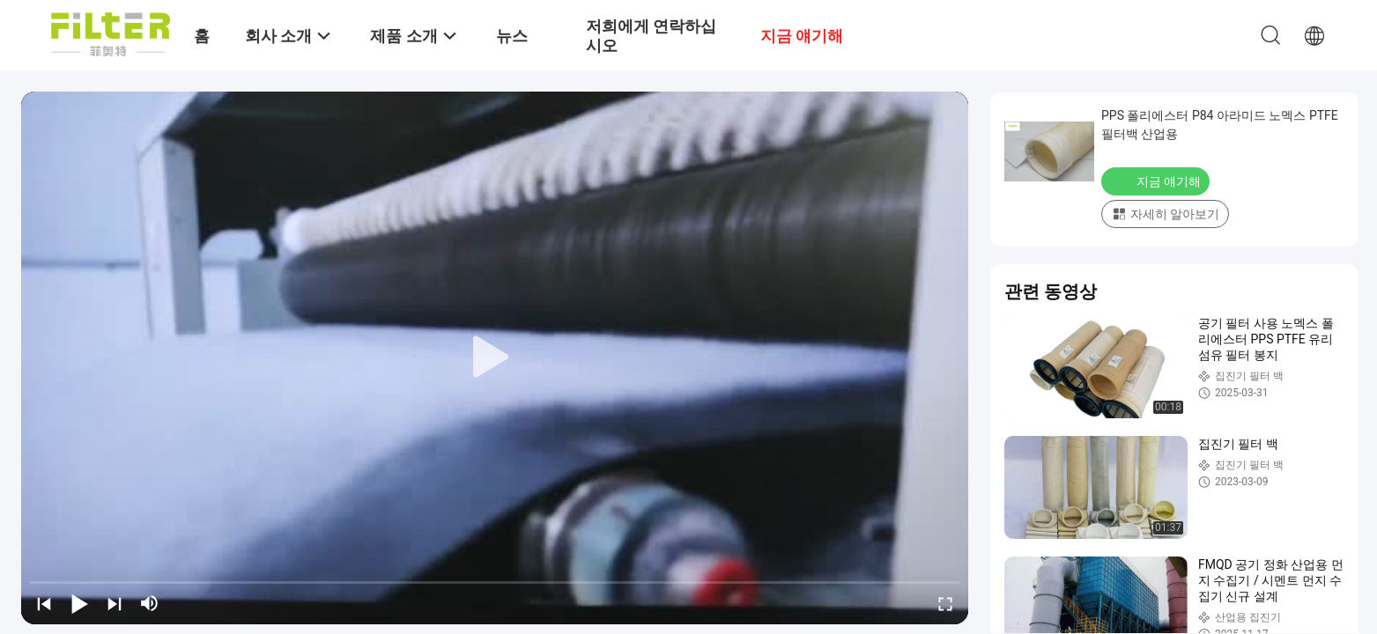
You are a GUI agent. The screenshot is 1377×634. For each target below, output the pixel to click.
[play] (495, 357)
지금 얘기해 (1157, 180)
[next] (114, 603)
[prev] (44, 603)
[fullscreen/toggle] (945, 603)
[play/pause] (79, 603)
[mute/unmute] (149, 603)
